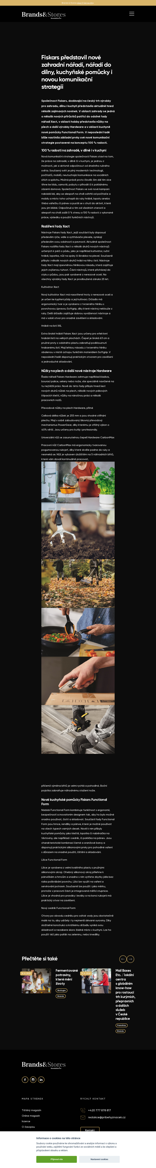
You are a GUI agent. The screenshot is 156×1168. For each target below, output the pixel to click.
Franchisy (122, 1025)
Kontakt (90, 1130)
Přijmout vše (57, 1159)
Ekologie (62, 990)
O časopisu (28, 1127)
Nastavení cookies (99, 1159)
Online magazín (31, 1116)
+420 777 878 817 (99, 1110)
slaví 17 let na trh (85, 3)
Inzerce (26, 1121)
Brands (61, 996)
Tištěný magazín (31, 1110)
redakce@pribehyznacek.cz (107, 1117)
